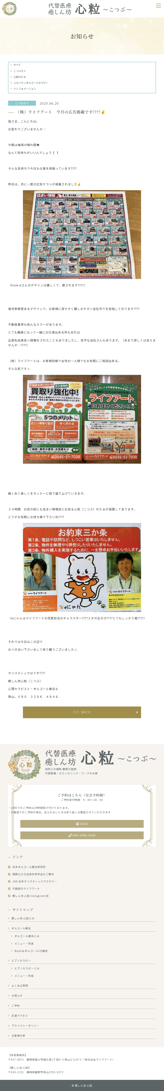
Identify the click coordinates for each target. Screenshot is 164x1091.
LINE (82, 824)
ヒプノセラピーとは (26, 968)
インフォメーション (24, 88)
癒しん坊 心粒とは (22, 918)
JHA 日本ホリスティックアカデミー (34, 881)
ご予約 (15, 1005)
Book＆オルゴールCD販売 (31, 951)
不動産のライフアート (26, 888)
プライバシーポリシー (25, 1025)
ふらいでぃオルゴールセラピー (30, 83)
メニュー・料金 (24, 943)
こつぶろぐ (19, 71)
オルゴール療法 (21, 928)
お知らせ (17, 995)
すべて (17, 65)
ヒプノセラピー (21, 960)
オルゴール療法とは (26, 936)
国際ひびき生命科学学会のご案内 (33, 874)
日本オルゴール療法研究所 (29, 867)
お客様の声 (18, 1035)
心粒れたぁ (19, 77)
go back (82, 712)
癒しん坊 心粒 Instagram (30, 896)
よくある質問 (19, 985)
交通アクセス (19, 1015)
